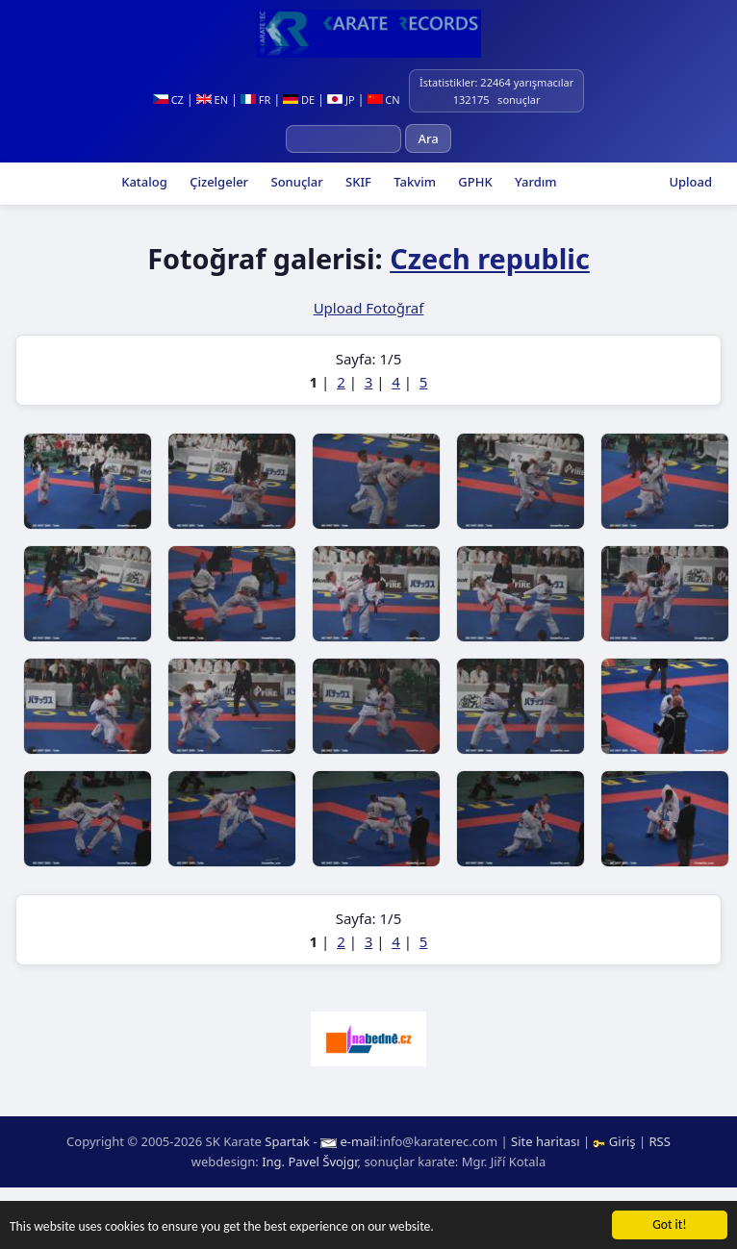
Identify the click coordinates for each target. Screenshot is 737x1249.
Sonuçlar (295, 181)
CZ (168, 99)
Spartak (287, 1141)
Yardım (534, 181)
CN (384, 99)
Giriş (616, 1141)
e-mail (358, 1141)
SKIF (357, 181)
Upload (690, 181)
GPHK (474, 181)
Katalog (142, 181)
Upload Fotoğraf (369, 307)
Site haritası (545, 1141)
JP (341, 99)
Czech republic (490, 258)
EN (212, 99)
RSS (660, 1141)
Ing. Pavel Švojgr (309, 1161)
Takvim (413, 181)
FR (255, 99)
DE (299, 99)
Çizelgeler (217, 181)
